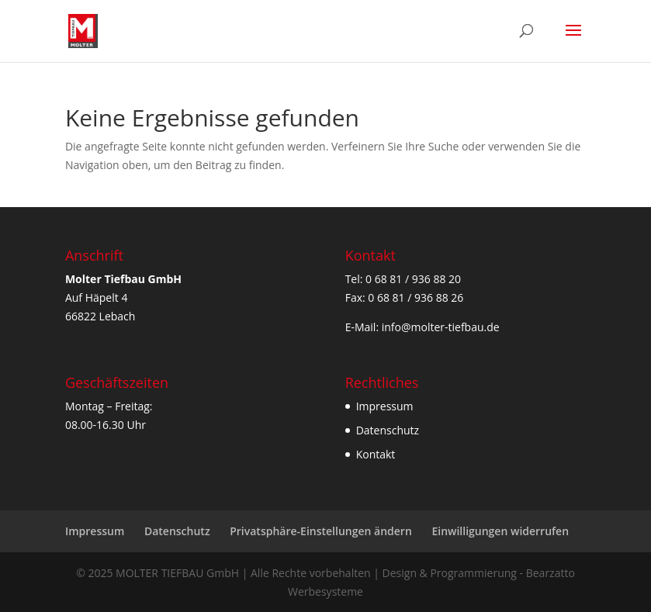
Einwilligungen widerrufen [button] (500, 531)
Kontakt (376, 454)
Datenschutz (387, 430)
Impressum (385, 406)
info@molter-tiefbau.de (441, 327)
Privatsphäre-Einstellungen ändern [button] (321, 531)
